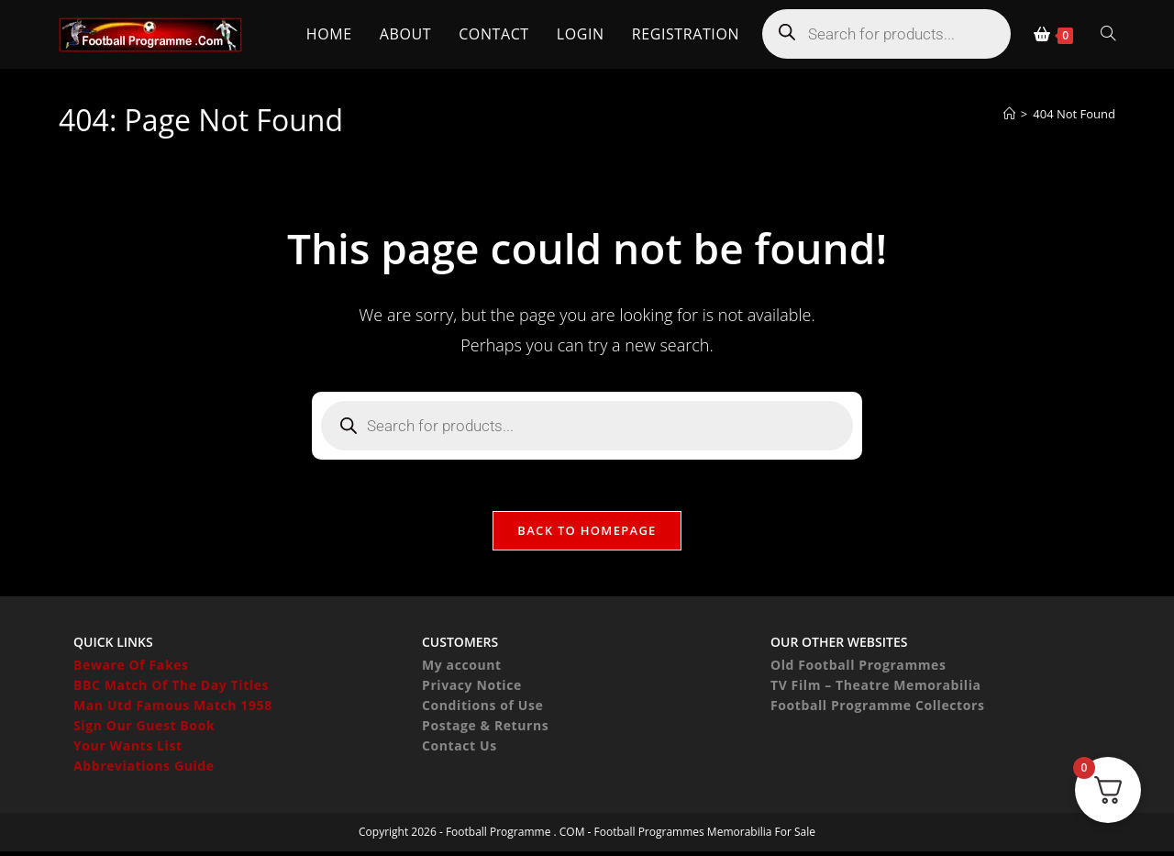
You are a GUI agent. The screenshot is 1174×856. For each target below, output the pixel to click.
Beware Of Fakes (131, 669)
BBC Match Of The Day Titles (171, 689)
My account (462, 669)
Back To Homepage (586, 534)
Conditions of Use (482, 709)
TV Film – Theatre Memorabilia (875, 689)
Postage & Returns (485, 730)
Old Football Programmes (858, 669)
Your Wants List (128, 750)
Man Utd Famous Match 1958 (172, 709)
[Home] (1009, 114)
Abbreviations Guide (144, 770)
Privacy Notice (472, 689)
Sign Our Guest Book (144, 730)
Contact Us (459, 750)
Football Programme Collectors (877, 709)
